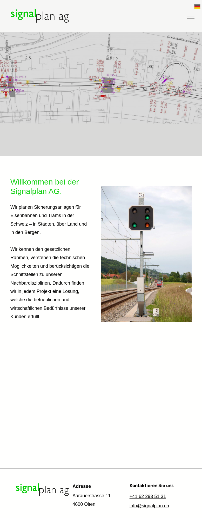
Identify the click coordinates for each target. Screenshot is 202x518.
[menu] (190, 16)
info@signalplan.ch (149, 505)
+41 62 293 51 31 (148, 496)
